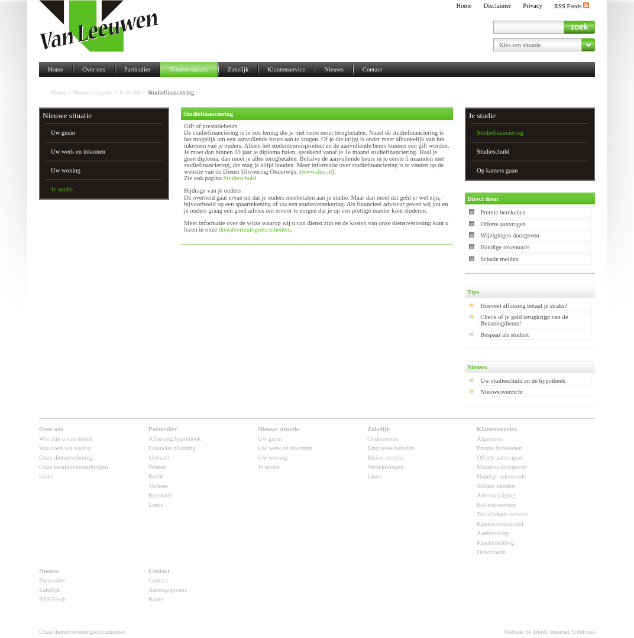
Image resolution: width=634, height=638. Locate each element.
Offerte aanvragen (503, 224)
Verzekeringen (385, 467)
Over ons (93, 69)
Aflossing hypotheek (174, 438)
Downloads (491, 552)
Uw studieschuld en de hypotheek (522, 380)
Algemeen (490, 438)
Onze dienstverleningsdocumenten (82, 632)
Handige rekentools (504, 247)
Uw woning (65, 170)
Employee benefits (391, 448)
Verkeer (158, 486)
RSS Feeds (571, 6)
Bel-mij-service (496, 505)
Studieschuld (240, 178)
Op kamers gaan (497, 170)
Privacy (532, 5)
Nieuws (334, 69)
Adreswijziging (496, 495)
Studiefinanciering (500, 132)
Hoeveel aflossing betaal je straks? (523, 305)
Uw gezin (63, 132)
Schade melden (499, 259)
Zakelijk (238, 69)
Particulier (137, 69)
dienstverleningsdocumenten (255, 229)
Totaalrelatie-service (502, 514)
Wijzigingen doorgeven (509, 235)
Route (155, 599)
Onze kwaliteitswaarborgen (73, 467)
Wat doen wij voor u (64, 448)
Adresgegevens (167, 590)
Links (46, 476)
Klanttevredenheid (500, 523)
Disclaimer (498, 5)
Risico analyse (385, 457)
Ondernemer (383, 438)
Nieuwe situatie (189, 69)
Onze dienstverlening (66, 457)
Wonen (157, 467)
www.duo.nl (317, 171)
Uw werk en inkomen (78, 151)
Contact (372, 69)
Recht (155, 476)
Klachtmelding (495, 542)
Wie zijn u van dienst (65, 438)
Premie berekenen (503, 212)
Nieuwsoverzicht (501, 392)
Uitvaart (158, 457)
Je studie (130, 92)
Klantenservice (286, 69)
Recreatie (160, 495)
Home (463, 5)
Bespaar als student (504, 334)
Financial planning (172, 448)
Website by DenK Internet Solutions (549, 632)
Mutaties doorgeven (502, 467)
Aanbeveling (493, 533)
